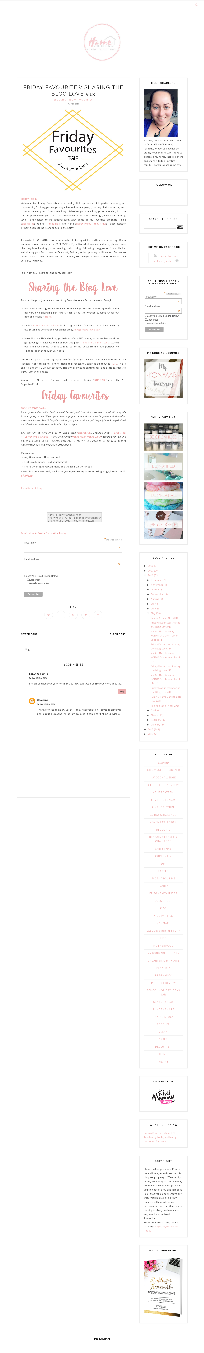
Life (163, 938)
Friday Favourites (80, 99)
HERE (48, 316)
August (155, 598)
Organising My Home (163, 960)
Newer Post (29, 634)
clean (163, 1032)
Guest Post (163, 901)
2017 (150, 570)
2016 (150, 575)
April (154, 710)
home (163, 1054)
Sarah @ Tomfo (38, 673)
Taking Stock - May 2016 (164, 618)
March (154, 715)
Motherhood (163, 945)
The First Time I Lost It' (97, 342)
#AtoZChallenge (163, 777)
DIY (163, 863)
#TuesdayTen (163, 792)
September (157, 594)
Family (163, 886)
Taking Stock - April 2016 (165, 705)
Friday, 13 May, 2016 (38, 678)
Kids (163, 908)
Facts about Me (163, 878)
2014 (150, 734)
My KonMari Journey (163, 953)
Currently (163, 856)
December (157, 580)
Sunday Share (163, 1009)
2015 (150, 729)
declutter (163, 1046)
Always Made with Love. (86, 329)
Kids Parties (163, 916)
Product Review (163, 983)
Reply (122, 691)
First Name (72, 542)
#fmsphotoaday (163, 800)
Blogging (60, 99)
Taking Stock (163, 1017)
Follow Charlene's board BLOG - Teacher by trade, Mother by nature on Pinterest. (162, 1137)
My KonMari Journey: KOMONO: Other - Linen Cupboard (164, 635)
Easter (163, 871)
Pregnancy (163, 975)
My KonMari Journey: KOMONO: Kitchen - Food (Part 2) (165, 657)
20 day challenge (163, 815)
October (156, 589)
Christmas (163, 848)
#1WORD (163, 762)
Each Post (34, 580)
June (154, 608)
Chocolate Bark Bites (46, 325)
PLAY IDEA (163, 968)
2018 (150, 565)
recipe (163, 1061)
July (153, 603)
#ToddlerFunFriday (163, 785)
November (157, 584)
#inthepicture (163, 807)
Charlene (42, 699)
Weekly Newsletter (39, 583)
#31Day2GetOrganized (163, 770)
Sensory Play (163, 1002)
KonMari (163, 923)
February (156, 719)
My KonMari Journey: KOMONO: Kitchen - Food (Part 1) (165, 679)
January (155, 724)
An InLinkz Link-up (31, 488)
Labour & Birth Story (163, 930)
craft (163, 1039)
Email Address (72, 559)
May (153, 613)
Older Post (118, 634)
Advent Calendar (163, 822)
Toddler (163, 1024)
